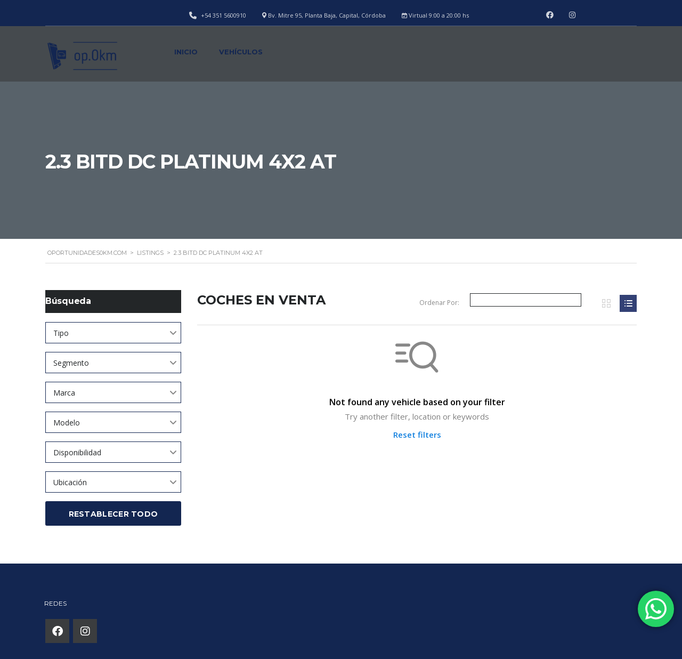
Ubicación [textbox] (70, 482)
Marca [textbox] (64, 393)
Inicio (186, 51)
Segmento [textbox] (71, 363)
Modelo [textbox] (66, 422)
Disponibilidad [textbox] (77, 452)
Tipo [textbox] (61, 333)
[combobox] (113, 332)
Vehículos (241, 51)
